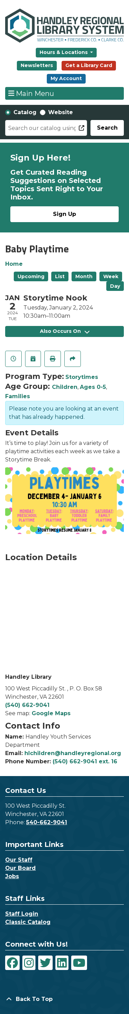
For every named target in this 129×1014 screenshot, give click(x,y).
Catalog (24, 112)
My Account (66, 78)
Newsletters (37, 65)
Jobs (12, 876)
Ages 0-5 (93, 387)
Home (14, 264)
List (60, 276)
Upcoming (31, 276)
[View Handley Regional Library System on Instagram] (28, 963)
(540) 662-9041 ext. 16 (85, 761)
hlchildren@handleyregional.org (72, 753)
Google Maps (51, 713)
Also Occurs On (64, 331)
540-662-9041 (46, 822)
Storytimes (81, 377)
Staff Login (21, 914)
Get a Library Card (88, 65)
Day (115, 286)
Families (17, 396)
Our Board (20, 868)
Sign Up (64, 214)
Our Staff (18, 860)
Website (60, 112)
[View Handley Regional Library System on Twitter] (45, 963)
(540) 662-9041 (27, 705)
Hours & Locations (64, 52)
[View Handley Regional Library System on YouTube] (79, 963)
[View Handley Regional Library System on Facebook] (12, 963)
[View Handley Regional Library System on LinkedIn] (61, 963)
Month (84, 276)
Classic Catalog (28, 922)
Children (64, 387)
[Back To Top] (64, 999)
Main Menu (31, 93)
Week (110, 276)
